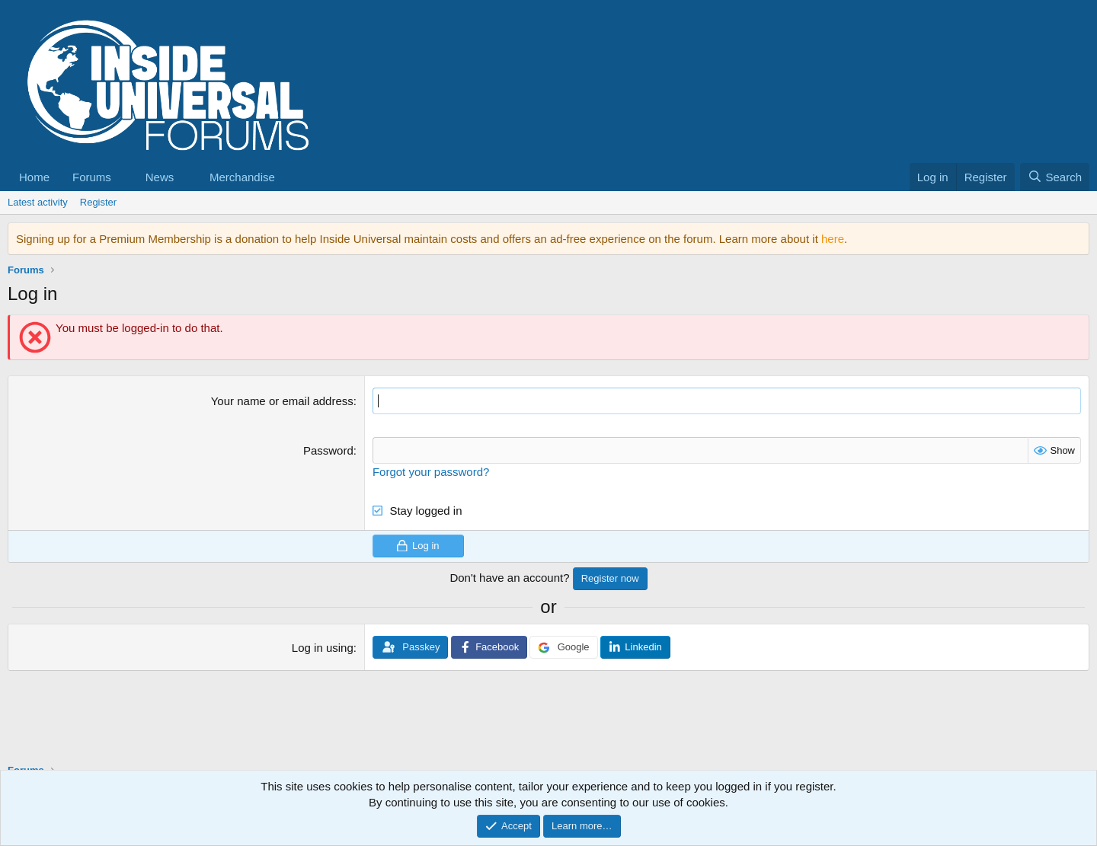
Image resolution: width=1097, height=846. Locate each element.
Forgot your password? (431, 471)
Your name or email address (282, 400)
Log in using (322, 647)
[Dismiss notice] (1074, 239)
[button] (123, 177)
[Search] (1054, 177)
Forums (91, 177)
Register (98, 202)
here (832, 238)
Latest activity (38, 202)
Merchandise (242, 177)
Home (34, 177)
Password (328, 450)
